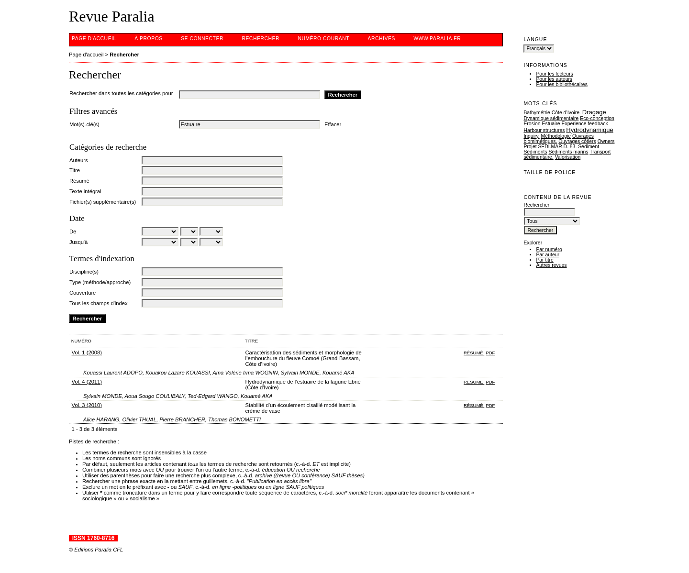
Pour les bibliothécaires (561, 84)
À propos (148, 38)
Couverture (82, 293)
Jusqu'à (78, 242)
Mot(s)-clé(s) (84, 124)
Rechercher (260, 38)
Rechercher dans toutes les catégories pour (121, 93)
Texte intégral (85, 191)
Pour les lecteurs (554, 74)
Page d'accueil (94, 38)
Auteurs (78, 160)
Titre (74, 170)
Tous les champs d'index (98, 303)
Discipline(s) (84, 272)
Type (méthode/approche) (100, 282)
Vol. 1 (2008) (87, 352)
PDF (490, 352)
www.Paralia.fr (437, 38)
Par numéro (549, 249)
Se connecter (202, 38)
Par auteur (547, 254)
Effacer (332, 124)
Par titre (544, 260)
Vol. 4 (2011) (87, 382)
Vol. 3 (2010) (87, 405)
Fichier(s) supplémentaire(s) (102, 202)
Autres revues (551, 265)
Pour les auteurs (554, 79)
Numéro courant (323, 38)
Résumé (79, 181)
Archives (381, 38)
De (72, 231)
